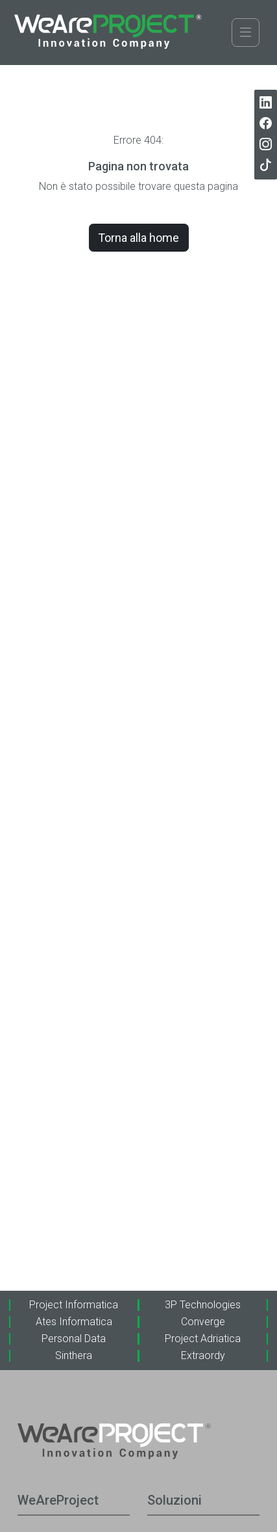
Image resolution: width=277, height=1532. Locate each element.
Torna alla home (138, 237)
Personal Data (74, 1338)
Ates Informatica (74, 1321)
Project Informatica (73, 1305)
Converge (203, 1321)
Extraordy (203, 1355)
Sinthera (73, 1355)
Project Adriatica (203, 1338)
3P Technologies (203, 1305)
